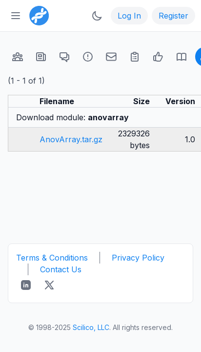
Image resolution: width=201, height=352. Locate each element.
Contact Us (60, 269)
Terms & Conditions (52, 258)
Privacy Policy (138, 258)
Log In (129, 16)
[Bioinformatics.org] (37, 15)
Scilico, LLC (91, 327)
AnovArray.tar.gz (71, 139)
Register (173, 16)
